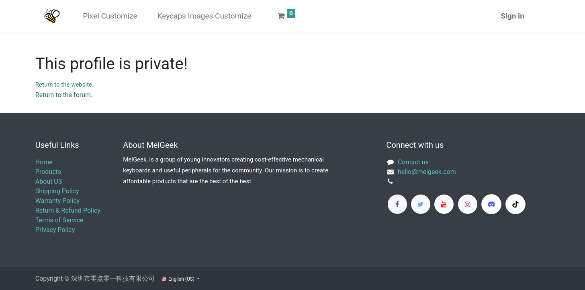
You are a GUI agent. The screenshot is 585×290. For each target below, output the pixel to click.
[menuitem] (110, 16)
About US (48, 181)
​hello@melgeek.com (427, 172)
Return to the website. (64, 84)
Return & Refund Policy (67, 210)
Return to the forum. (63, 95)
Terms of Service (59, 220)
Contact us (413, 162)
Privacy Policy (55, 230)
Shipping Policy (57, 191)
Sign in (512, 16)
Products (48, 172)
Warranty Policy (57, 201)
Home (44, 162)
